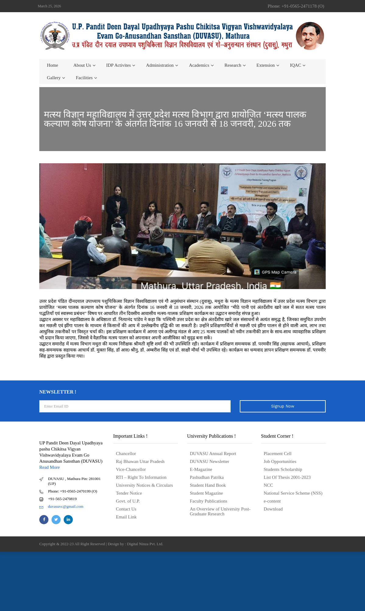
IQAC (295, 65)
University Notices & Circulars (144, 485)
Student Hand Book (208, 485)
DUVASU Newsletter (209, 461)
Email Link (126, 516)
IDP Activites (118, 65)
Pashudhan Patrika (207, 477)
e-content (272, 501)
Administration (160, 65)
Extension (266, 65)
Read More (49, 467)
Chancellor (126, 453)
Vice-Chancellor (131, 469)
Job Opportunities (280, 461)
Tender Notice (129, 493)
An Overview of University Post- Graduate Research (220, 511)
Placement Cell (278, 453)
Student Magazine (206, 493)
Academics (199, 65)
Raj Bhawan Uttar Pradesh (140, 461)
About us (82, 65)
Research (233, 65)
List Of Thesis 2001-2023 (287, 477)
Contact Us (126, 509)
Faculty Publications (208, 501)
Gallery (54, 77)
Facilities (84, 77)
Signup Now (282, 406)
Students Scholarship (283, 469)
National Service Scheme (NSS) (293, 493)
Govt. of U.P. (128, 501)
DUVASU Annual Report (213, 453)
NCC (268, 485)
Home (52, 65)
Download (273, 509)
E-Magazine (201, 469)
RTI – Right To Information (141, 477)
